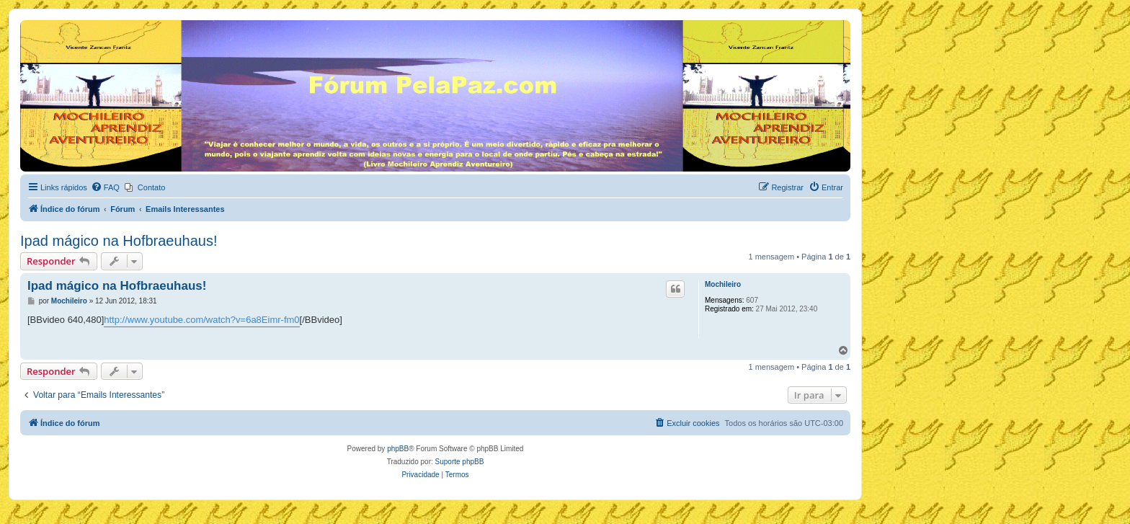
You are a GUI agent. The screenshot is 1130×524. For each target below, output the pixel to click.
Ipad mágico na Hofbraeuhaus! (119, 241)
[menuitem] (105, 187)
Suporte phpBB (459, 462)
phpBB (398, 449)
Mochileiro (723, 284)
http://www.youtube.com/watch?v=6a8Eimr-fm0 (201, 319)
